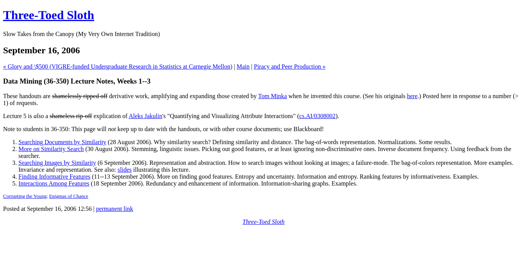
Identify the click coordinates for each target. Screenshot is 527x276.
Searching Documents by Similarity (62, 142)
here (412, 96)
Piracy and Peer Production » (290, 66)
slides (125, 169)
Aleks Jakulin (145, 116)
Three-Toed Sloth (48, 15)
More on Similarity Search (51, 149)
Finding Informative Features (54, 176)
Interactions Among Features (53, 183)
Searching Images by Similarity (57, 162)
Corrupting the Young (24, 196)
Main (243, 66)
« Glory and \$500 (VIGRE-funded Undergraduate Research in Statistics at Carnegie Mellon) (117, 66)
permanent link (114, 208)
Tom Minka (272, 96)
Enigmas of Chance (68, 196)
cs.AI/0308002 (317, 116)
